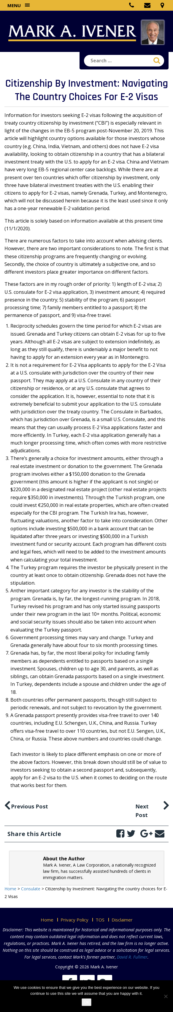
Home (47, 920)
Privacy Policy (74, 920)
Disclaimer (122, 920)
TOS (100, 920)
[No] (166, 996)
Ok (86, 1002)
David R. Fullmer (132, 957)
